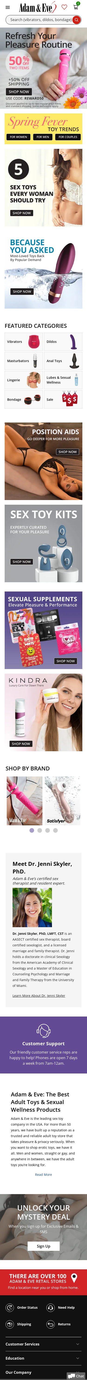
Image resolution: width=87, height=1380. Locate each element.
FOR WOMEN (18, 137)
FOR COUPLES (68, 137)
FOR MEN (43, 137)
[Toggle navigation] (8, 7)
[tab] (31, 830)
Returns (58, 1324)
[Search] (43, 20)
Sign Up (43, 1246)
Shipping (18, 1324)
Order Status (22, 1308)
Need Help (60, 1308)
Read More (43, 1174)
